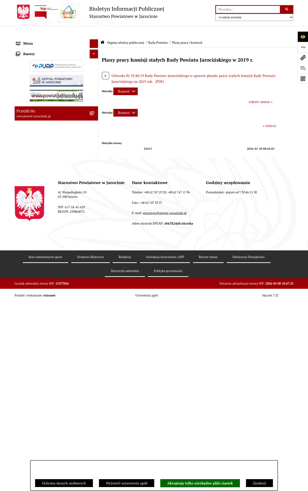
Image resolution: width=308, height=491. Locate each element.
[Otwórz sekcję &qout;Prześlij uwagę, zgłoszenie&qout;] (303, 68)
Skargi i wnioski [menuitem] (29, 443)
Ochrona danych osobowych (64, 483)
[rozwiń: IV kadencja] (95, 302)
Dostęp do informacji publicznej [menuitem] (41, 435)
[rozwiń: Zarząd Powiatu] (95, 359)
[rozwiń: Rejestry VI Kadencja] (95, 347)
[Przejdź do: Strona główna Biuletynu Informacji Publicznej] (102, 31)
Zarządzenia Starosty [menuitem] (33, 382)
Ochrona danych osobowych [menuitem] (38, 426)
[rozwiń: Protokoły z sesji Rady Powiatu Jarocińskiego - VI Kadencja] (95, 313)
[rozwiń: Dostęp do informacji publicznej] (95, 435)
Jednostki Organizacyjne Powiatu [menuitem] (42, 400)
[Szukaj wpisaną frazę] (287, 9)
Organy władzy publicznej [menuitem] (36, 40)
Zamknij (259, 483)
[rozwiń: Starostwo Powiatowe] (95, 391)
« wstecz (269, 114)
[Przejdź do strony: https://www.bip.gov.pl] (303, 47)
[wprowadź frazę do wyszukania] (248, 9)
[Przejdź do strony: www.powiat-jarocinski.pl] (303, 57)
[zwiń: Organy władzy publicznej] (95, 41)
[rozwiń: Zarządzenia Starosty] (95, 383)
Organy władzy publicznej (125, 31)
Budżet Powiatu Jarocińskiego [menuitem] (40, 417)
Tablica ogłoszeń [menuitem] (29, 452)
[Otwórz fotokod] (303, 78)
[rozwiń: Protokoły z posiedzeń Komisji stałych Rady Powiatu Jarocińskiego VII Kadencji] (95, 199)
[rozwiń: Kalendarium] (95, 170)
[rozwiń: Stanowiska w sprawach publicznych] (95, 255)
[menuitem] (56, 52)
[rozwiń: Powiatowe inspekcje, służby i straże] (95, 409)
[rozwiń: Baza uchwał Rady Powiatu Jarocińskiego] (95, 238)
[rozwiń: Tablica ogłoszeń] (95, 452)
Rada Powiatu (158, 31)
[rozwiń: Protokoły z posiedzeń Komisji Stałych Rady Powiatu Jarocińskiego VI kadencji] (95, 330)
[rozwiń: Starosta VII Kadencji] (95, 371)
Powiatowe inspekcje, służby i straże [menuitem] (45, 409)
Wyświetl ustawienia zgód (126, 483)
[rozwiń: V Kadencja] (95, 290)
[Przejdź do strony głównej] (89, 12)
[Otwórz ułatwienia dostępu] (303, 36)
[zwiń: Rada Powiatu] (95, 52)
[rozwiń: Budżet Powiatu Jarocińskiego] (95, 417)
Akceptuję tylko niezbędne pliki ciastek (200, 483)
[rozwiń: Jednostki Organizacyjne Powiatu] (95, 400)
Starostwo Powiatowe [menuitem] (33, 391)
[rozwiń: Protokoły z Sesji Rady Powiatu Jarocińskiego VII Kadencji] (95, 182)
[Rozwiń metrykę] (125, 80)
